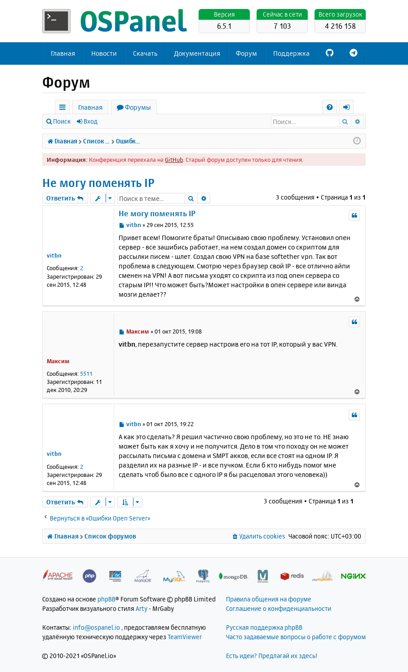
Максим (58, 361)
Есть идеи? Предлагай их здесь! (271, 655)
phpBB (106, 599)
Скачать (145, 53)
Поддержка (291, 53)
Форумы (138, 107)
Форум (246, 53)
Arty (141, 608)
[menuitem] (330, 107)
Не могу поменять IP (98, 183)
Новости (104, 53)
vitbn (54, 255)
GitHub (174, 159)
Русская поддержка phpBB (264, 627)
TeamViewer (185, 637)
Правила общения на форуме (268, 599)
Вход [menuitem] (349, 108)
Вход (91, 121)
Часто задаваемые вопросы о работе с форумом (296, 637)
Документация (197, 53)
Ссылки (64, 108)
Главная (63, 53)
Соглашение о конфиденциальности (278, 608)
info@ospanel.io (96, 627)
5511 (86, 373)
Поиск (62, 121)
